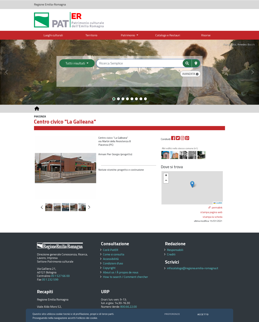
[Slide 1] (113, 98)
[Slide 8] (145, 99)
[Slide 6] (136, 99)
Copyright (109, 268)
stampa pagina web (211, 212)
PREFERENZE (172, 314)
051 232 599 (50, 279)
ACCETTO (203, 314)
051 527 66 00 (60, 276)
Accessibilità (110, 259)
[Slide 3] (123, 99)
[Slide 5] (131, 99)
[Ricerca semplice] (148, 63)
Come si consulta (113, 254)
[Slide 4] (127, 99)
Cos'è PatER (110, 250)
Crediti (171, 254)
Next (88, 207)
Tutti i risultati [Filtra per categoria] (75, 63)
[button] (190, 74)
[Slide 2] (118, 99)
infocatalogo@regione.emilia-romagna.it (192, 268)
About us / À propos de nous (120, 272)
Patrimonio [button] (128, 35)
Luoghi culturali (53, 35)
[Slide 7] (141, 99)
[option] (65, 167)
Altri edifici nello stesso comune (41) (180, 148)
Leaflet (218, 203)
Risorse (205, 35)
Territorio (91, 35)
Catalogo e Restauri (167, 35)
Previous (42, 207)
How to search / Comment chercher (125, 277)
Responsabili (175, 250)
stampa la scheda (212, 217)
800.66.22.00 (128, 306)
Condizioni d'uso (113, 263)
